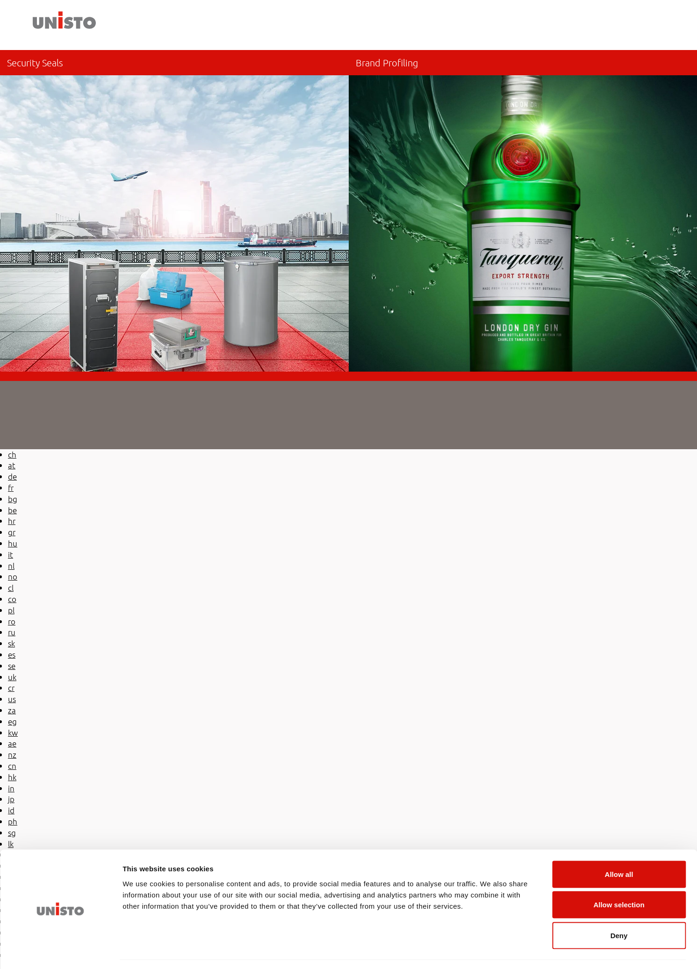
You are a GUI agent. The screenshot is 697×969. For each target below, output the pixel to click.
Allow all (619, 846)
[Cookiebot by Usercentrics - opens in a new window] (60, 951)
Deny (619, 908)
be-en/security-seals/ (174, 211)
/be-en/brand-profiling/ (523, 211)
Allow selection (618, 877)
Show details (490, 951)
